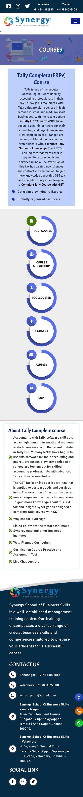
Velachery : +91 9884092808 (39, 685)
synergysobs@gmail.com (37, 695)
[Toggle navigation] (75, 21)
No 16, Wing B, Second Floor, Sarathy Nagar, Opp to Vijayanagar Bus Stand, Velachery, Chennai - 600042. (44, 749)
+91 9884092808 (67, 9)
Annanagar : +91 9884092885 (39, 674)
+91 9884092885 (44, 9)
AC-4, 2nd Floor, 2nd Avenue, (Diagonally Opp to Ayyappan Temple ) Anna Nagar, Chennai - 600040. (44, 716)
